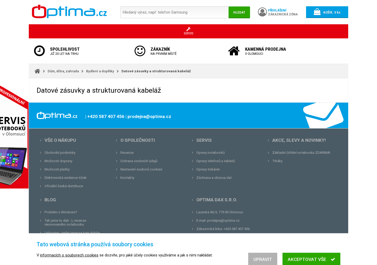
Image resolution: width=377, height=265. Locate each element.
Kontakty (127, 178)
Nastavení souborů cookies (141, 169)
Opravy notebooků (210, 153)
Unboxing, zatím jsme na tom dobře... (73, 233)
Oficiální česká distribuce (64, 186)
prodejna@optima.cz (223, 220)
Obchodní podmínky (60, 153)
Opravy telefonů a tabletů (215, 161)
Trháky (277, 161)
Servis (204, 140)
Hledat (239, 12)
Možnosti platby (57, 169)
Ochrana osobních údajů (138, 161)
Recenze (127, 153)
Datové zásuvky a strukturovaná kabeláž (156, 71)
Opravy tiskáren (208, 169)
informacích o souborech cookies (69, 262)
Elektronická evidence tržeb (66, 178)
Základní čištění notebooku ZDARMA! (301, 153)
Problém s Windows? (61, 212)
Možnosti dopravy (58, 161)
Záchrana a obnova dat (214, 178)
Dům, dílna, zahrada (63, 71)
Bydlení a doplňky (100, 71)
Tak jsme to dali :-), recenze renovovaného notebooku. (65, 222)
